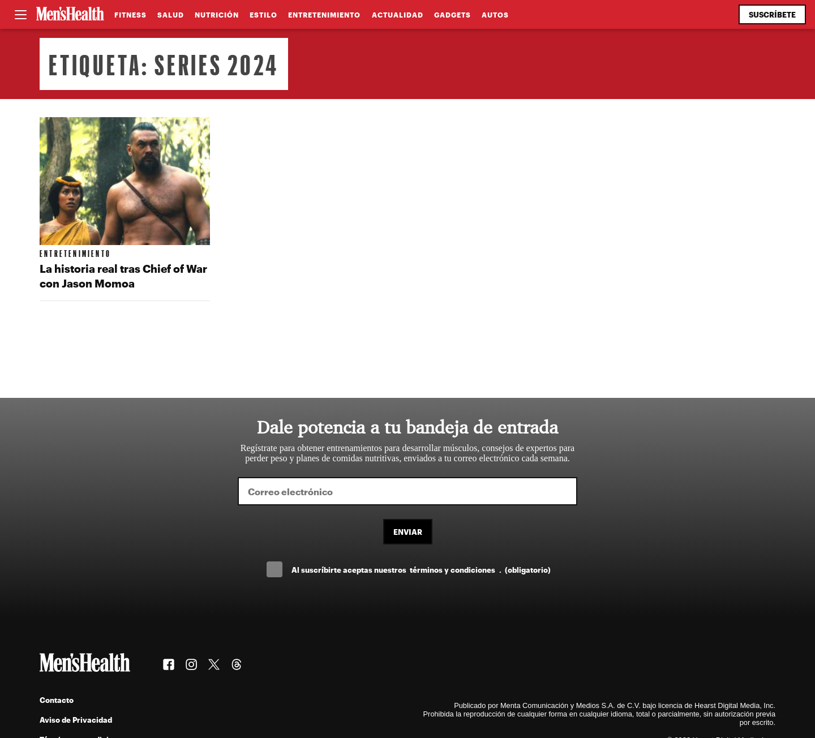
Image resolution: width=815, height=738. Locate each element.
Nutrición (217, 15)
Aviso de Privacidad (76, 719)
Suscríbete (772, 14)
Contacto (57, 700)
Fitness (130, 15)
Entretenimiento (324, 15)
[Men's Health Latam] (70, 15)
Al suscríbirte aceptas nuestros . (421, 569)
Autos (495, 15)
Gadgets (452, 15)
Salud (170, 15)
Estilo (263, 15)
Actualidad (397, 15)
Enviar (407, 531)
